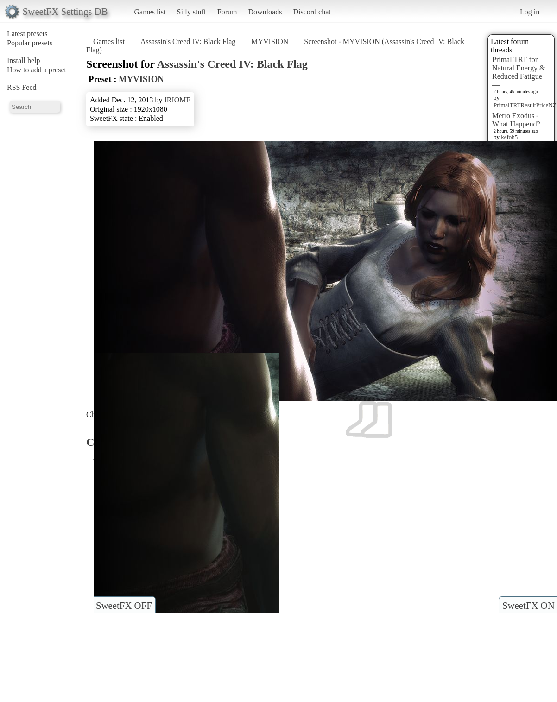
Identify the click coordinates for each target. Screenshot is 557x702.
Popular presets (29, 43)
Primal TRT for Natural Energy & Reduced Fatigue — (518, 72)
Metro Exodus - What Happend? (516, 120)
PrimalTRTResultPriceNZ (525, 104)
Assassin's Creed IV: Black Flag (187, 41)
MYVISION (269, 41)
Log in (529, 12)
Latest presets (27, 34)
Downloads (265, 12)
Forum (227, 12)
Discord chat (311, 12)
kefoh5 (509, 136)
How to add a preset (36, 70)
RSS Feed (22, 87)
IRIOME (177, 100)
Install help (23, 60)
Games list (150, 12)
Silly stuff (191, 12)
